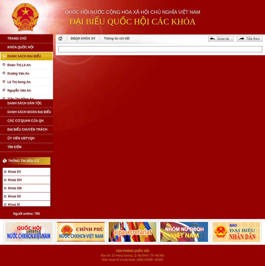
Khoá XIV (15, 180)
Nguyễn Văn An (19, 90)
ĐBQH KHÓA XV (83, 38)
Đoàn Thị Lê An (18, 65)
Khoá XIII (14, 188)
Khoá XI (14, 205)
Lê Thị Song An (18, 82)
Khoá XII (14, 196)
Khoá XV (14, 172)
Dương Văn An (18, 73)
